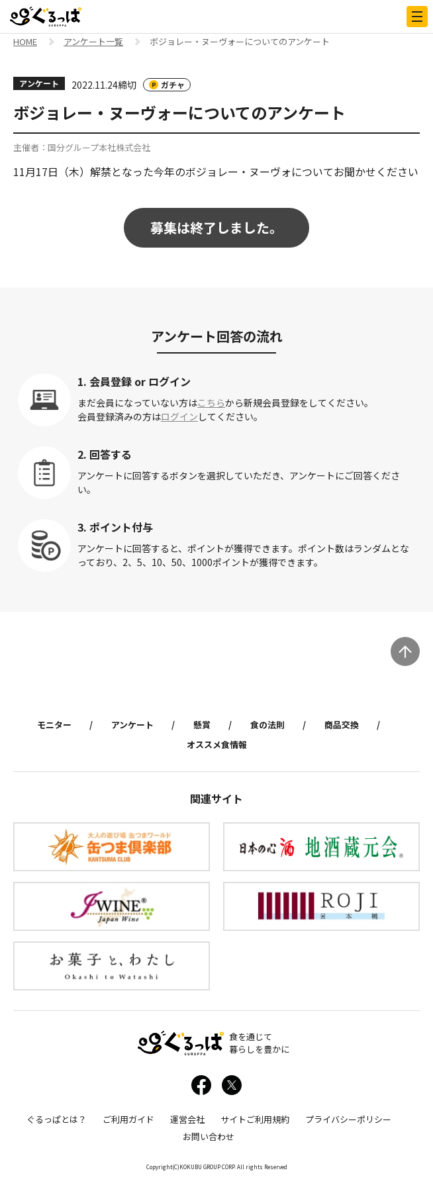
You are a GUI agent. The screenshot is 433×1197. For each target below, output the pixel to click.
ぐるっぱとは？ (56, 1119)
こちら (211, 402)
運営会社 (187, 1119)
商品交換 (341, 724)
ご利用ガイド (128, 1119)
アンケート (132, 724)
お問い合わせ (208, 1136)
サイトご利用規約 (254, 1119)
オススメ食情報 (217, 744)
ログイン (179, 416)
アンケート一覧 (93, 42)
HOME (25, 42)
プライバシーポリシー (348, 1119)
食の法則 (267, 724)
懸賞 (202, 724)
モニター (54, 724)
